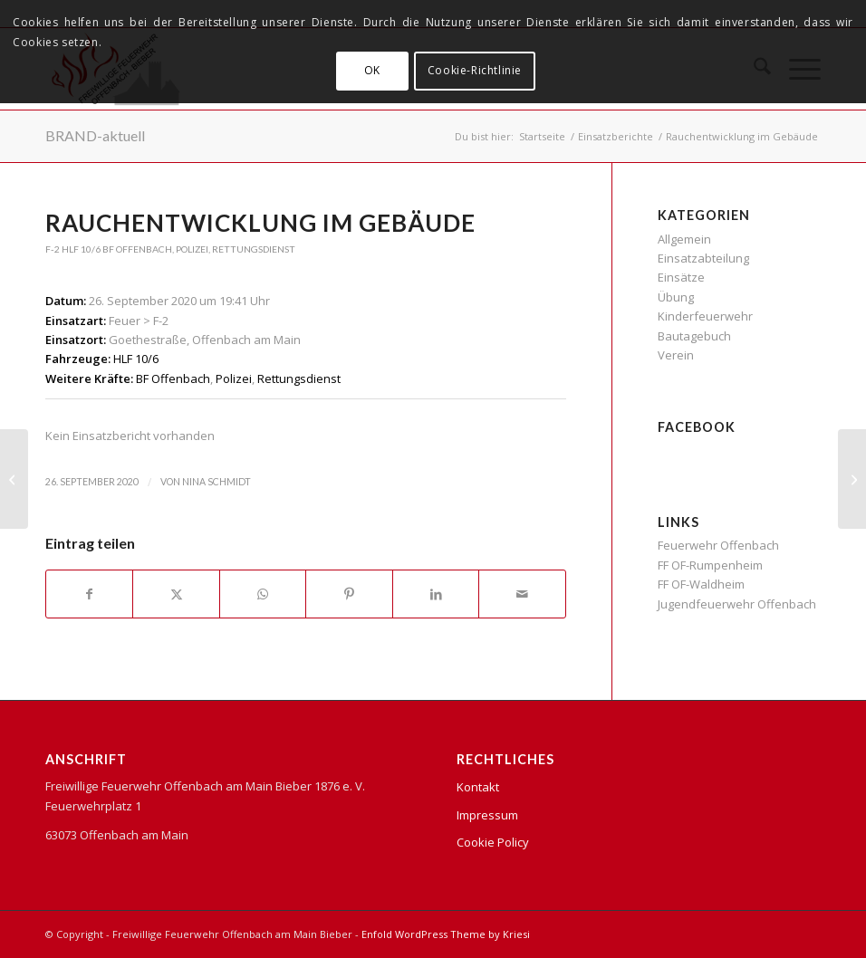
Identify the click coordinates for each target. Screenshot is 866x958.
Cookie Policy (493, 842)
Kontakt (478, 787)
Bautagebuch (694, 336)
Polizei (192, 249)
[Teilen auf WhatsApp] (262, 594)
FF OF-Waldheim (701, 584)
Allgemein (684, 239)
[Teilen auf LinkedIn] (435, 594)
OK (372, 70)
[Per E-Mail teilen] (522, 594)
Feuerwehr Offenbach (718, 545)
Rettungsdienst (253, 249)
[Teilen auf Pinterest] (348, 594)
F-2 (52, 249)
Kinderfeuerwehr (705, 316)
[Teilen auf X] (175, 594)
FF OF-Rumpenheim (710, 565)
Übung (676, 297)
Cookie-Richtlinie (475, 70)
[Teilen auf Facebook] (89, 594)
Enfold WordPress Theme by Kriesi (445, 934)
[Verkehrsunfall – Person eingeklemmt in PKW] (14, 479)
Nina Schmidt (216, 481)
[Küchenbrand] (852, 479)
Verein (676, 355)
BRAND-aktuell (95, 135)
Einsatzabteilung (703, 258)
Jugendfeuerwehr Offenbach (737, 604)
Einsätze (681, 277)
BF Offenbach (137, 249)
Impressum (487, 815)
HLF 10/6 (81, 249)
